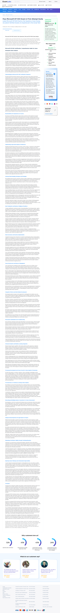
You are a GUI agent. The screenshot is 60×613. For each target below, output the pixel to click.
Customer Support (49, 113)
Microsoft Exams (9, 14)
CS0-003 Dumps (46, 601)
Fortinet (28, 9)
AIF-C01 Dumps (32, 594)
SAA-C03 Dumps (46, 588)
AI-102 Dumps (45, 594)
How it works (42, 1)
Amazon (15, 9)
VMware (4, 11)
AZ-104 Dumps (45, 586)
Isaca (51, 9)
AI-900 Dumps (45, 590)
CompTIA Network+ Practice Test (21, 588)
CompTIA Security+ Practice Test (21, 586)
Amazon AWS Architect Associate (22, 598)
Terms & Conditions (6, 595)
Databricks (36, 9)
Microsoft (5, 9)
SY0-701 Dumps (32, 586)
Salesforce (10, 11)
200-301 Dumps (32, 588)
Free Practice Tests (6, 597)
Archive (4, 596)
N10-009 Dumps (32, 596)
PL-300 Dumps (45, 596)
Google (23, 9)
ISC (32, 9)
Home (4, 14)
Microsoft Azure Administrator (21, 592)
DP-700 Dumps (32, 590)
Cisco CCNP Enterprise (19, 596)
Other (15, 11)
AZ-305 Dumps (46, 592)
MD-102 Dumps (32, 601)
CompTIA (10, 9)
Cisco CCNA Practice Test (20, 594)
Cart (56, 1)
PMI (48, 9)
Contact (4, 591)
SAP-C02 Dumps (32, 592)
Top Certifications (7, 6)
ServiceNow (43, 9)
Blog (3, 590)
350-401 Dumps (46, 598)
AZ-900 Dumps (32, 598)
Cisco (19, 9)
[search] (15, 1)
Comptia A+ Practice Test (20, 590)
